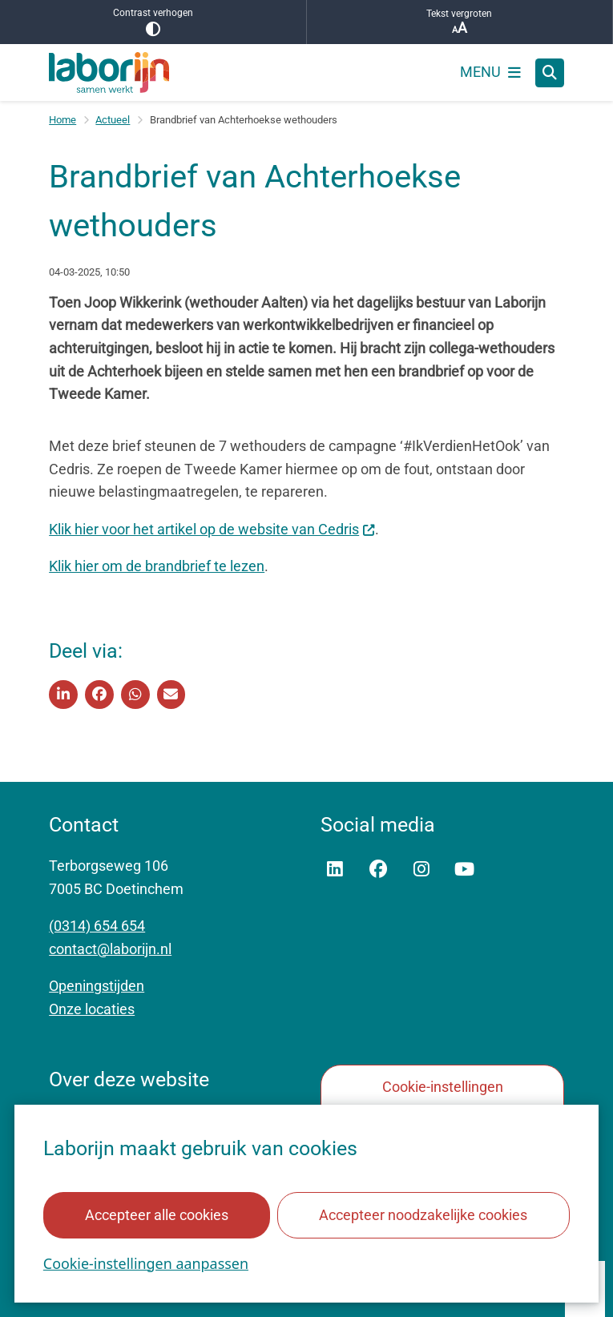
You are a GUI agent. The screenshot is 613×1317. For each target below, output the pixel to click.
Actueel (112, 120)
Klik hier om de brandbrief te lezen (156, 566)
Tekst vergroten (460, 22)
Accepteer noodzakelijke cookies (423, 1214)
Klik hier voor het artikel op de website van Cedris (212, 529)
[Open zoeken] (549, 72)
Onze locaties (92, 1009)
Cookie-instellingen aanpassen (145, 1262)
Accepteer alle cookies (156, 1214)
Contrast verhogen (153, 22)
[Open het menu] (490, 73)
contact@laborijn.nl (110, 948)
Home (62, 120)
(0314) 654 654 (97, 925)
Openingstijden (96, 985)
